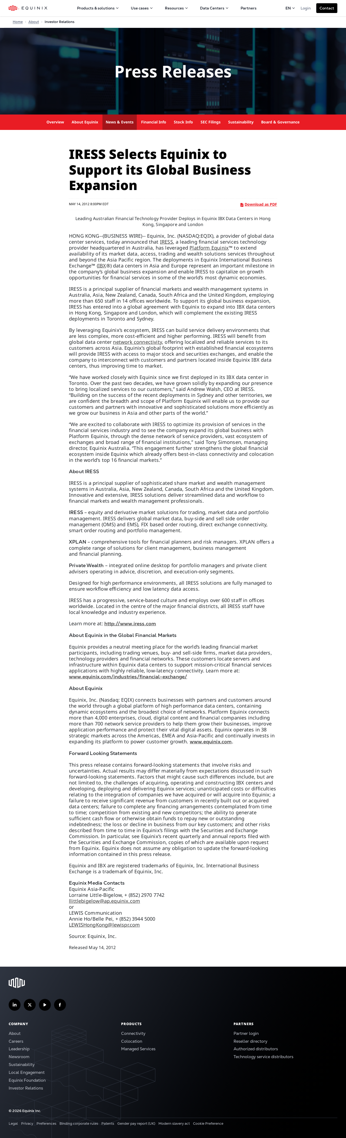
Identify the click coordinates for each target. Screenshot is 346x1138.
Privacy (27, 1123)
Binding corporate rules (78, 1123)
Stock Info (183, 122)
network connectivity (137, 342)
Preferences (46, 1123)
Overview (55, 122)
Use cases (142, 8)
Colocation (131, 1041)
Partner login (246, 1033)
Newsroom (19, 1056)
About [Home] (33, 21)
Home (18, 21)
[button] (326, 8)
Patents (107, 1123)
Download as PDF (259, 204)
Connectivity (133, 1033)
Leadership (19, 1048)
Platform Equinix (209, 247)
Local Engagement (27, 1072)
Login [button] (306, 8)
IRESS (166, 241)
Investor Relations (26, 1088)
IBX (102, 265)
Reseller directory (250, 1041)
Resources (176, 8)
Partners (249, 8)
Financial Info (153, 122)
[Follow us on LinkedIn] (15, 1005)
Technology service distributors (263, 1056)
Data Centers (214, 8)
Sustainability (241, 122)
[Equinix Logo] (28, 8)
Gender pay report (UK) (136, 1123)
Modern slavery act (174, 1123)
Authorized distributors (256, 1048)
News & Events (120, 122)
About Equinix (85, 122)
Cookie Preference (208, 1123)
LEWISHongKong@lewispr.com (104, 924)
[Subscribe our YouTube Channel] (45, 1005)
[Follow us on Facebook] (60, 1005)
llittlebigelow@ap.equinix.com (104, 901)
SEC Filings (211, 122)
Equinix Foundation (27, 1080)
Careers (16, 1041)
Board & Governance (280, 122)
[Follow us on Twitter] (30, 1005)
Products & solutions (98, 8)
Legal (13, 1123)
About (15, 1033)
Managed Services (138, 1048)
